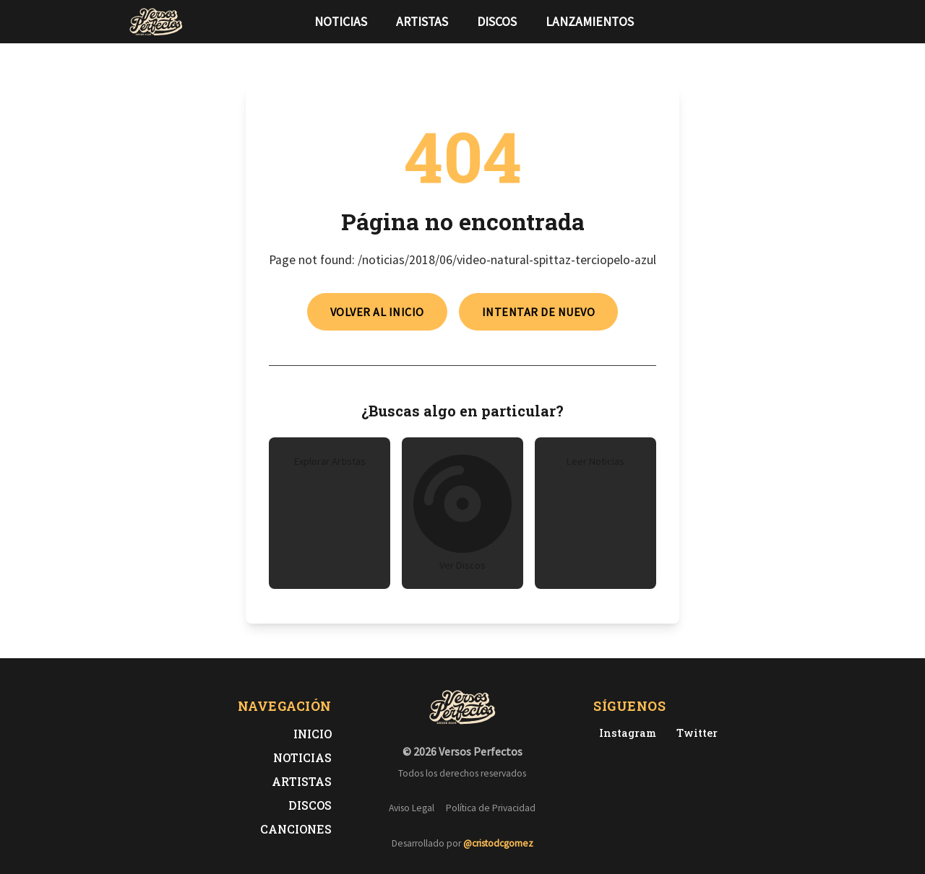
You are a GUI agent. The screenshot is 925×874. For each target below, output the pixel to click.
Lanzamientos (590, 22)
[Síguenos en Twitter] (769, 21)
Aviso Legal (411, 808)
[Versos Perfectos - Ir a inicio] (156, 22)
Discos (497, 22)
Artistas (422, 22)
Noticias (340, 22)
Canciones (296, 828)
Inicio (312, 733)
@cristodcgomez (498, 843)
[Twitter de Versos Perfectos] (694, 733)
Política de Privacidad (490, 808)
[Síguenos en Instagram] (792, 21)
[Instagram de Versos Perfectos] (624, 733)
